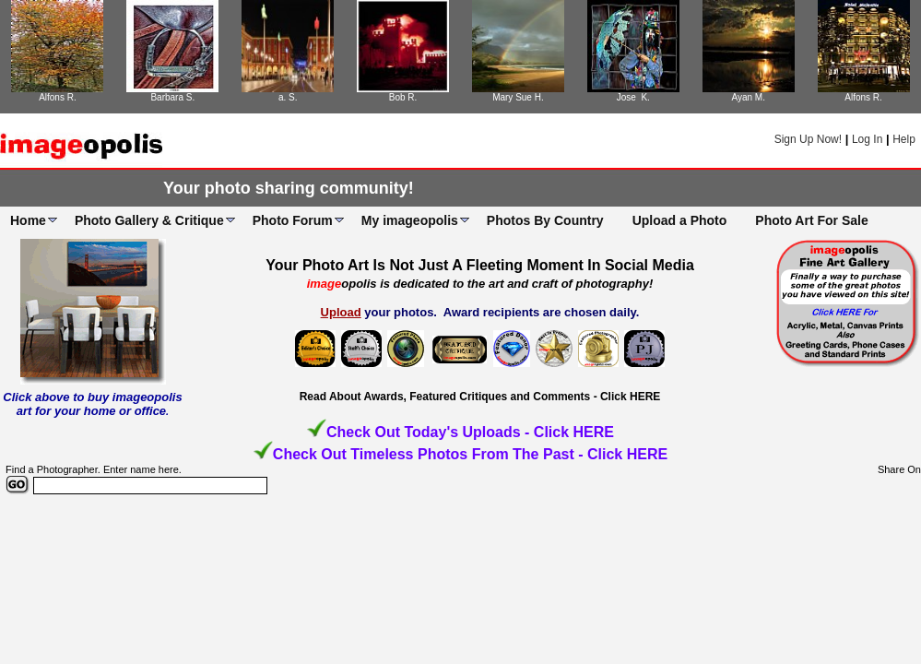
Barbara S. (172, 97)
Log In (867, 139)
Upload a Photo (679, 220)
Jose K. (633, 97)
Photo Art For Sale (811, 220)
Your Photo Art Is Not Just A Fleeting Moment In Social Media (480, 265)
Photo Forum (293, 220)
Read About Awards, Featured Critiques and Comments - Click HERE (480, 396)
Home (28, 220)
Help (903, 139)
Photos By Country (545, 220)
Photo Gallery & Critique (149, 220)
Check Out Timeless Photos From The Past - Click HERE (470, 454)
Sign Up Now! (808, 139)
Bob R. (403, 97)
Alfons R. (58, 97)
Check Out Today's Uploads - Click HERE (470, 432)
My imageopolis (409, 220)
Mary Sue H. (518, 97)
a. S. (288, 97)
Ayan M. (748, 97)
